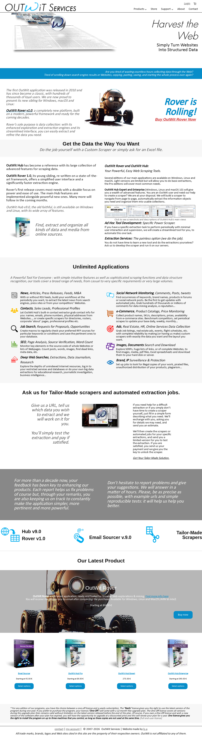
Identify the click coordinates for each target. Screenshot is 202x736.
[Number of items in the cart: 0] (195, 3)
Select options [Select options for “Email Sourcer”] (24, 686)
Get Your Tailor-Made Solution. (151, 458)
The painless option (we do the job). (144, 238)
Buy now (183, 614)
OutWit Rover (114, 166)
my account (73, 729)
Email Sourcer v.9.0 (110, 537)
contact (59, 729)
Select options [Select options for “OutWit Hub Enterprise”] (178, 686)
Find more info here (157, 596)
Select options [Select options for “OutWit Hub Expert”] (127, 686)
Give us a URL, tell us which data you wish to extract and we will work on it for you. (50, 414)
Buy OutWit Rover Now (175, 119)
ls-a (145, 729)
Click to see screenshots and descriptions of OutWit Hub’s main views (150, 219)
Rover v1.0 (33, 538)
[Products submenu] (140, 9)
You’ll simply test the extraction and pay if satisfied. (50, 438)
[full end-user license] (151, 718)
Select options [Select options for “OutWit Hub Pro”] (75, 686)
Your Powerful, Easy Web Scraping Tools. (133, 171)
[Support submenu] (167, 9)
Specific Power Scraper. (140, 223)
